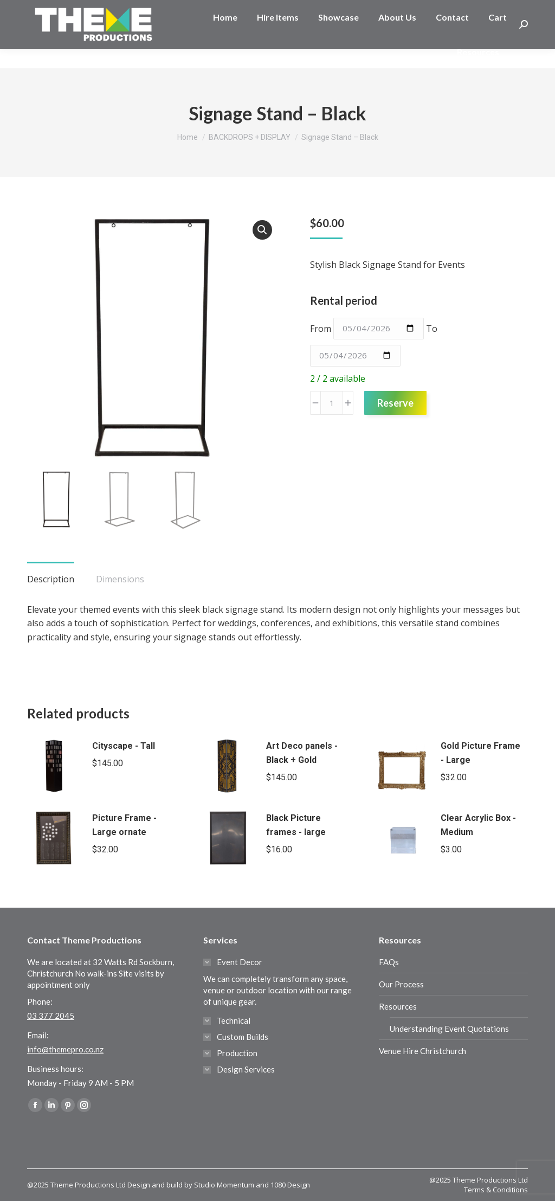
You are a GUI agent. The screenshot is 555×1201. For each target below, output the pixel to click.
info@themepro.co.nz (65, 1049)
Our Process (401, 984)
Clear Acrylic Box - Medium (478, 825)
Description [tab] (50, 579)
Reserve (395, 403)
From (320, 328)
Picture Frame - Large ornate (124, 825)
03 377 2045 (62, 9)
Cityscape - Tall (123, 746)
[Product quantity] (332, 403)
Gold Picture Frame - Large (480, 753)
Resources (398, 1006)
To (431, 328)
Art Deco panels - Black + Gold (302, 753)
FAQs (389, 962)
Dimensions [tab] (120, 579)
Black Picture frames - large (296, 825)
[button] (262, 230)
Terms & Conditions (496, 1189)
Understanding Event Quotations (449, 1028)
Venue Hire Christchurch (422, 1051)
